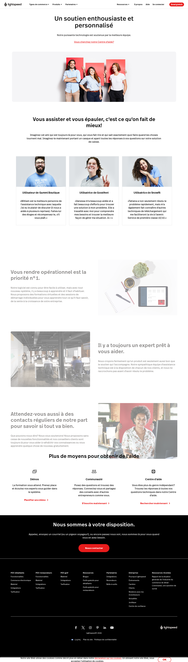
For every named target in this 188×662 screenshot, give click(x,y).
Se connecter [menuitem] (158, 4)
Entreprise (133, 572)
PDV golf (64, 572)
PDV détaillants (17, 572)
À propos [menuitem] (138, 4)
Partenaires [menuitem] (70, 4)
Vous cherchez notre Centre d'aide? (94, 42)
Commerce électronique (21, 580)
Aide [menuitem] (148, 4)
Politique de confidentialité (105, 639)
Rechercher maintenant (155, 503)
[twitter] (83, 627)
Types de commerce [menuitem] (38, 4)
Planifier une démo (36, 500)
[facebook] (76, 627)
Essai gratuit (177, 4)
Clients (132, 588)
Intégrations (16, 588)
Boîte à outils (111, 584)
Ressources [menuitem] (122, 4)
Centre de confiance (137, 606)
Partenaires (111, 572)
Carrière (132, 584)
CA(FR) (78, 640)
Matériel (14, 584)
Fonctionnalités (17, 577)
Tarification (15, 592)
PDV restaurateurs (44, 572)
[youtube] (112, 627)
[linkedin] (104, 627)
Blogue (86, 577)
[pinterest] (97, 627)
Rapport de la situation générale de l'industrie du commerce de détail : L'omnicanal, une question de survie (164, 583)
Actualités (133, 598)
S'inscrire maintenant (95, 503)
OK (164, 658)
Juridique (132, 602)
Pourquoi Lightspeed (137, 577)
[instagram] (90, 627)
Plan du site (88, 639)
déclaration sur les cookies (107, 657)
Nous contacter (94, 548)
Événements (134, 580)
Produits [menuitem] (56, 4)
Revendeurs (111, 580)
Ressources (88, 572)
